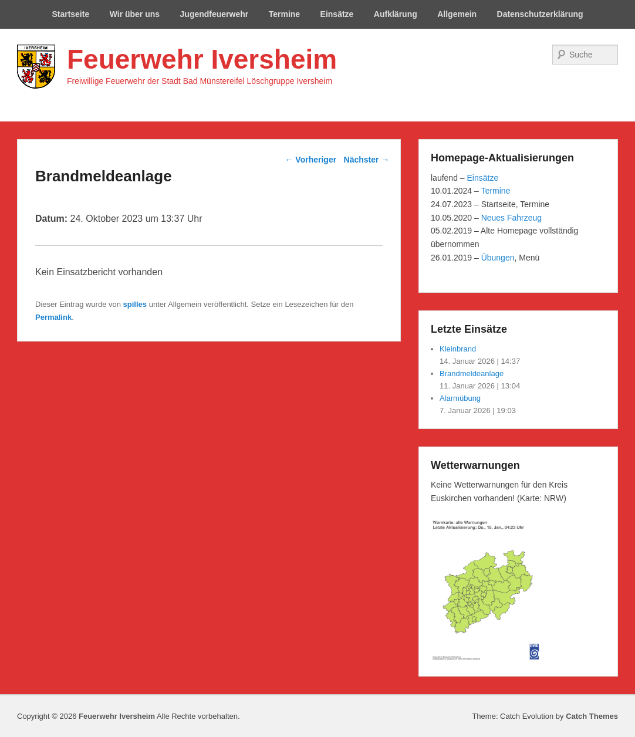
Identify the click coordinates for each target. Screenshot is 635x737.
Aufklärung (395, 14)
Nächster (367, 159)
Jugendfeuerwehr (214, 14)
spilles (135, 304)
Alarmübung (460, 398)
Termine (284, 14)
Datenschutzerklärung (540, 14)
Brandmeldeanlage (472, 373)
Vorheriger (310, 159)
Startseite (70, 14)
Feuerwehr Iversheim (202, 59)
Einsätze (337, 14)
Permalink (53, 317)
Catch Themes (592, 716)
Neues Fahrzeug (511, 217)
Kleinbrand (458, 348)
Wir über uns (135, 14)
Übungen (498, 257)
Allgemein (457, 14)
